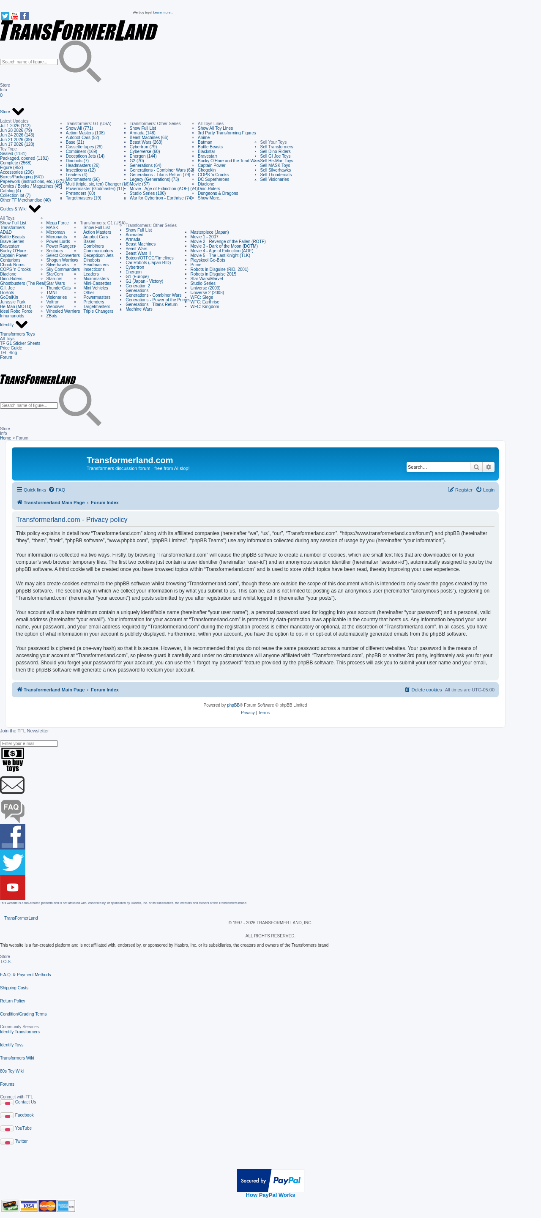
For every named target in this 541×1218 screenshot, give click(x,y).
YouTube (23, 1128)
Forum (6, 357)
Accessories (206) (17, 172)
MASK (52, 227)
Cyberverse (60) (145, 151)
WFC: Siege (202, 297)
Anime (204, 137)
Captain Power (212, 165)
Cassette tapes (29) (84, 147)
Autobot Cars (94, 237)
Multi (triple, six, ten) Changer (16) (98, 184)
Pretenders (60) (80, 193)
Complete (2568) (15, 163)
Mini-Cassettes (95, 283)
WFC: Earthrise (205, 302)
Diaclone (206, 184)
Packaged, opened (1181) (24, 158)
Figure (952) (11, 167)
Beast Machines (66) (149, 137)
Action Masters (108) (85, 133)
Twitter (21, 1141)
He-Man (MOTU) (15, 306)
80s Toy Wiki (12, 1071)
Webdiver (55, 306)
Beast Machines (141, 244)
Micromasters (94, 278)
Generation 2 (138, 286)
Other (87, 292)
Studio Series (203, 283)
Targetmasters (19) (83, 198)
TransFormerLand (21, 918)
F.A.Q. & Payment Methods (25, 974)
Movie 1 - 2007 (205, 237)
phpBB (233, 705)
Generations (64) (145, 165)
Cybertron (135, 267)
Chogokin (207, 170)
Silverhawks (57, 264)
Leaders (89, 274)
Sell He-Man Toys (276, 160)
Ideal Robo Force (16, 311)
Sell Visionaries (274, 179)
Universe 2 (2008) (207, 292)
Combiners (92, 246)
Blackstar (206, 151)
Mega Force (57, 223)
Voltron (53, 302)
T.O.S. (6, 961)
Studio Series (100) (148, 193)
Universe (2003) (206, 288)
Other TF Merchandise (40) (25, 200)
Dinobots (90, 260)
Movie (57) (140, 184)
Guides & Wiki (20, 209)
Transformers (12, 227)
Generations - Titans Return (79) (160, 174)
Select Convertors (63, 255)
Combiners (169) (81, 151)
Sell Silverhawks (275, 170)
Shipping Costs (14, 988)
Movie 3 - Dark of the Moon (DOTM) (224, 246)
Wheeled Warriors (63, 311)
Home (5, 438)
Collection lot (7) (15, 195)
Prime (196, 264)
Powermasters (95, 297)
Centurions (10, 260)
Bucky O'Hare (13, 251)
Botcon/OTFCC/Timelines (150, 258)
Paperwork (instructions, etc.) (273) (33, 181)
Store (12, 112)
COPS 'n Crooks (213, 174)
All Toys (7, 338)
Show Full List (143, 128)
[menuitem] (56, 490)
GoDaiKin (9, 297)
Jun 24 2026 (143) (17, 135)
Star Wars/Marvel (207, 278)
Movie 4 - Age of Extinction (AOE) (222, 251)
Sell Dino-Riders (275, 151)
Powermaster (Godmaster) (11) (95, 188)
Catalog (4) (10, 190)
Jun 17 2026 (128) (17, 144)
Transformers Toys (17, 334)
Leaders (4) (76, 174)
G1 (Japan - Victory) (144, 281)
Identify (14, 325)
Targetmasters (95, 306)
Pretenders (92, 302)
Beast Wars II (138, 253)
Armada (133, 239)
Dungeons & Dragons (218, 193)
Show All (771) (79, 128)
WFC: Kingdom (205, 306)
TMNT (52, 292)
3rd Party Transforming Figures (227, 133)
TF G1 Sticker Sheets (20, 343)
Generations (137, 290)
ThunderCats (58, 288)
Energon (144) (143, 156)
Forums (7, 1084)
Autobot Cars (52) (82, 137)
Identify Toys (11, 1045)
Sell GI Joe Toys (275, 156)
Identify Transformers (20, 1032)
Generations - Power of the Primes (158, 300)
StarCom (54, 274)
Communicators (96, 251)
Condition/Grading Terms (23, 1014)
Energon (134, 272)
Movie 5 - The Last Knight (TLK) (221, 255)
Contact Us (25, 1102)
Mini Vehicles (94, 288)
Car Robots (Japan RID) (148, 262)
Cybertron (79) (143, 147)
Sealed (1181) (13, 153)
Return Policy (12, 1001)
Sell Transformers (276, 147)
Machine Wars (139, 309)
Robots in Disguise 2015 (213, 274)
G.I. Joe (7, 288)
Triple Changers (96, 311)
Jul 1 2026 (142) (15, 125)
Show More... (210, 198)
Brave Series (12, 241)
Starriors (54, 278)
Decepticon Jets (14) (85, 156)
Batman (205, 142)
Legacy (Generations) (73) (154, 179)
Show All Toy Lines (215, 128)
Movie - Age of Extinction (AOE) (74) (164, 188)
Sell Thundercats (276, 174)
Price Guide (11, 348)
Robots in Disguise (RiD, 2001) (220, 269)
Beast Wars (136, 248)
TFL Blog (8, 352)
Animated (134, 234)
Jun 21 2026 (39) (16, 139)
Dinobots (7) (77, 160)
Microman (55, 232)
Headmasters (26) (83, 165)
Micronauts (56, 237)
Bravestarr (207, 156)
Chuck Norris (12, 264)
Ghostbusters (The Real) (23, 283)
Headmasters (94, 264)
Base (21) (75, 142)
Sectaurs (54, 251)
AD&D (6, 232)
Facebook (24, 1115)
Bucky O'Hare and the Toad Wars (229, 160)
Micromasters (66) (83, 179)
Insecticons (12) (81, 170)
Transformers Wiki (17, 1058)
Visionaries (56, 297)
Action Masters (95, 232)
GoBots (7, 292)
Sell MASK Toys (275, 165)
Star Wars (55, 283)
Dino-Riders (209, 188)
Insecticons (92, 269)
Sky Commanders (63, 269)
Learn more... (163, 12)
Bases (87, 241)
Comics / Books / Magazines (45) (31, 186)
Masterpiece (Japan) (210, 232)
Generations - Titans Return (152, 304)
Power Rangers (61, 246)
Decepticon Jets (96, 255)
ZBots (51, 316)
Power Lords (58, 241)
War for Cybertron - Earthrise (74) (161, 198)
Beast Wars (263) (146, 142)
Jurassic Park (12, 302)
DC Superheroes (213, 179)
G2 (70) (137, 160)
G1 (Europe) (137, 276)
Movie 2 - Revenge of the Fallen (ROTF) (228, 241)
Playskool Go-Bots (208, 260)
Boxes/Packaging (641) (22, 177)
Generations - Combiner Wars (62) (162, 170)
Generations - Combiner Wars (153, 295)
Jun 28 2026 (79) (16, 130)
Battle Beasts (210, 147)
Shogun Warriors (62, 260)
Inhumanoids (12, 316)
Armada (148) (143, 133)
